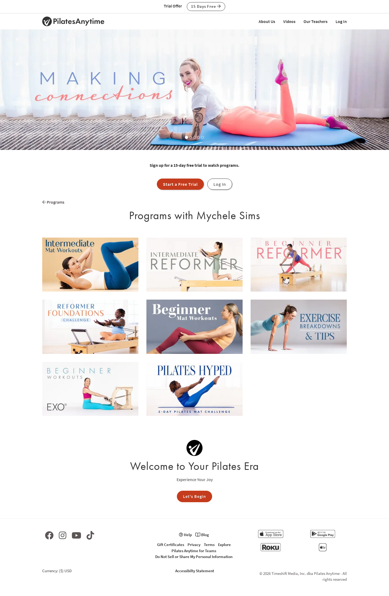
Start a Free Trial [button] (180, 184)
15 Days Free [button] (206, 6)
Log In (341, 21)
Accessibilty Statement (194, 570)
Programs (53, 202)
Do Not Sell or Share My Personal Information (193, 556)
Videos (289, 21)
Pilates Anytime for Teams (194, 550)
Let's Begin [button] (194, 496)
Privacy (194, 544)
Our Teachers (316, 21)
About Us (267, 21)
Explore (224, 544)
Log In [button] (219, 184)
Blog (202, 534)
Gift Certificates (170, 544)
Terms (209, 544)
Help (185, 534)
